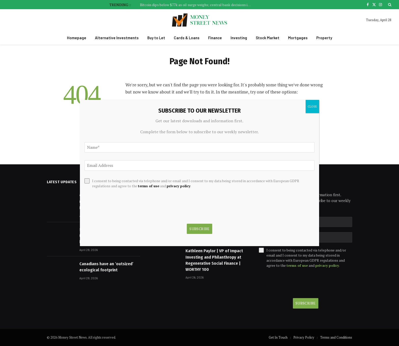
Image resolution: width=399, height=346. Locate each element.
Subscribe (305, 303)
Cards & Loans (187, 37)
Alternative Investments (117, 37)
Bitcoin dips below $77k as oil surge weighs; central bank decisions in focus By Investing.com (197, 5)
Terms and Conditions (336, 337)
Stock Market (267, 37)
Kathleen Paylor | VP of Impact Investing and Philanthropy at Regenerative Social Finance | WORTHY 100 (214, 260)
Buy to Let (156, 37)
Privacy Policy (303, 337)
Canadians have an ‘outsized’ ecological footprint (106, 267)
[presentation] (297, 283)
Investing (239, 37)
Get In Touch (278, 337)
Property (324, 37)
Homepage (76, 37)
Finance (215, 37)
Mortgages (298, 37)
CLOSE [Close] (312, 106)
